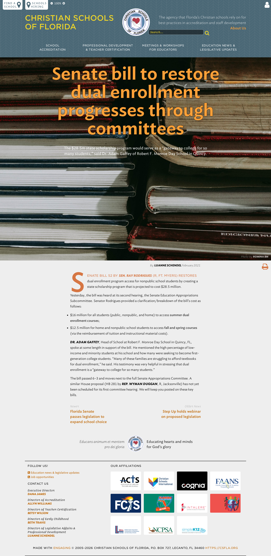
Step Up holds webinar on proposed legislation (181, 414)
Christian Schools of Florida (69, 22)
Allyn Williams (40, 503)
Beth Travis (36, 522)
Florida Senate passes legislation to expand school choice (88, 417)
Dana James (37, 494)
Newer (74, 406)
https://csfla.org (221, 548)
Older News (193, 406)
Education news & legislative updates (54, 472)
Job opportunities (41, 477)
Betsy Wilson (38, 513)
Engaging (62, 548)
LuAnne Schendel (41, 535)
